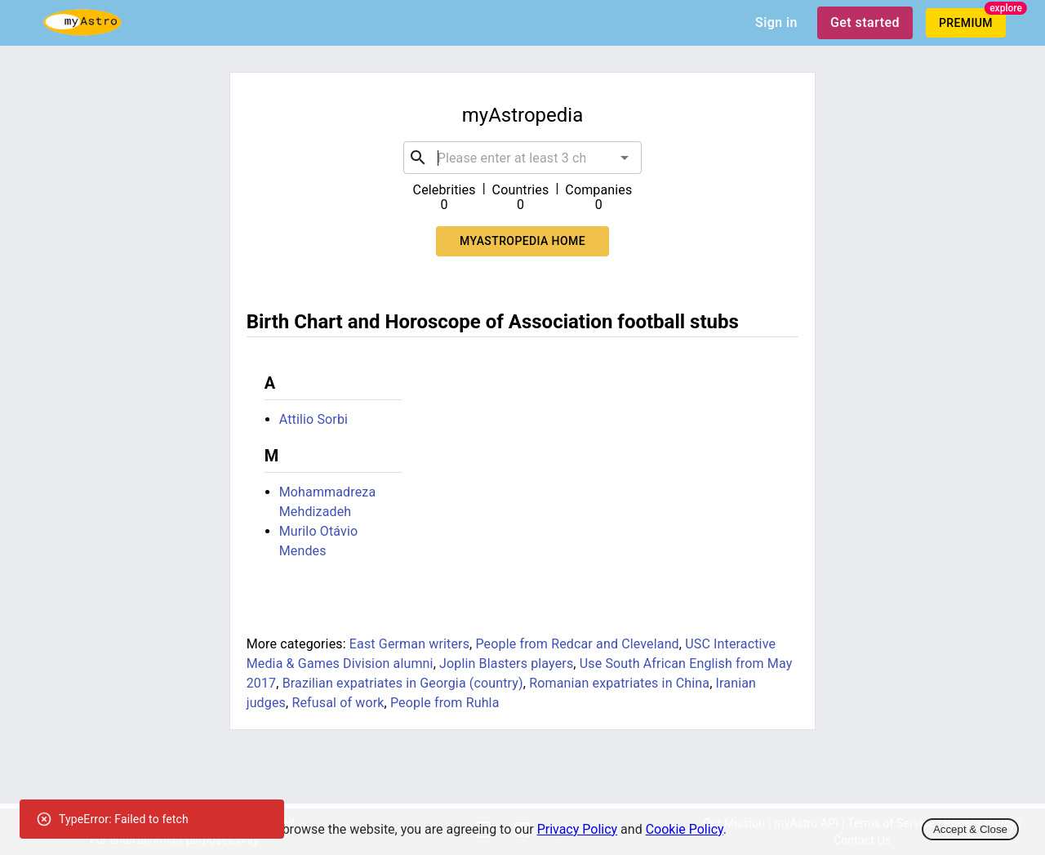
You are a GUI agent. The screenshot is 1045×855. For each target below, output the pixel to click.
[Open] (624, 157)
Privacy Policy (577, 829)
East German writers (409, 644)
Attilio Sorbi (313, 419)
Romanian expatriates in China (619, 683)
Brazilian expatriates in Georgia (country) (402, 683)
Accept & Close (970, 829)
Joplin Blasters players (506, 663)
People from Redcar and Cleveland (576, 644)
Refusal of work (337, 702)
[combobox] (523, 157)
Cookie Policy (684, 829)
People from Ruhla (445, 702)
